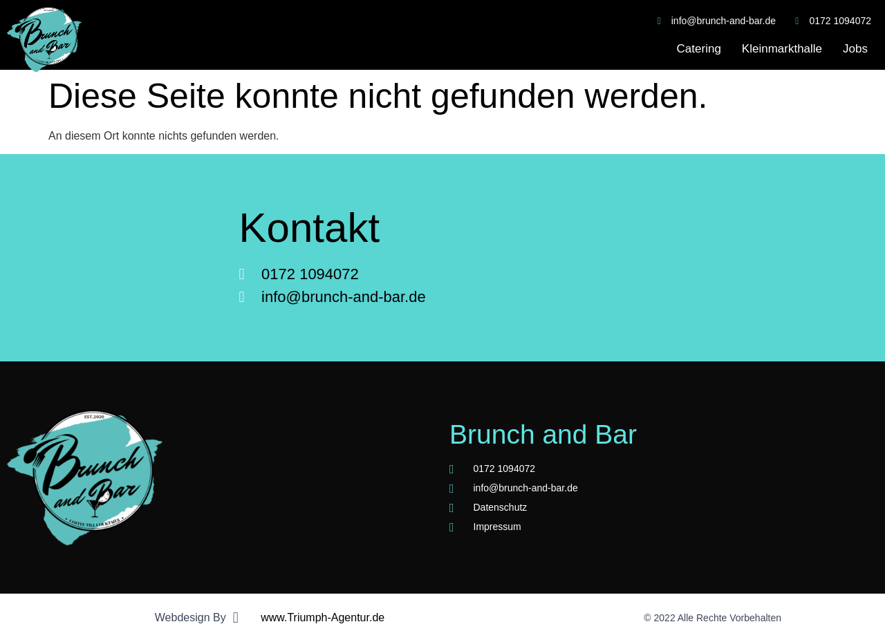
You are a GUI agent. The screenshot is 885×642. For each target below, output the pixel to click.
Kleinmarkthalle (782, 48)
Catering (699, 48)
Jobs (855, 48)
